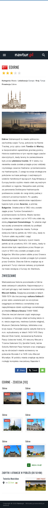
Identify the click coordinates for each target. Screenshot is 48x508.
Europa (31, 81)
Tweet (33, 370)
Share (20, 370)
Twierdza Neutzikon (11, 478)
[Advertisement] (24, 26)
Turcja (42, 81)
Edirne (4, 388)
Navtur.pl (20, 503)
